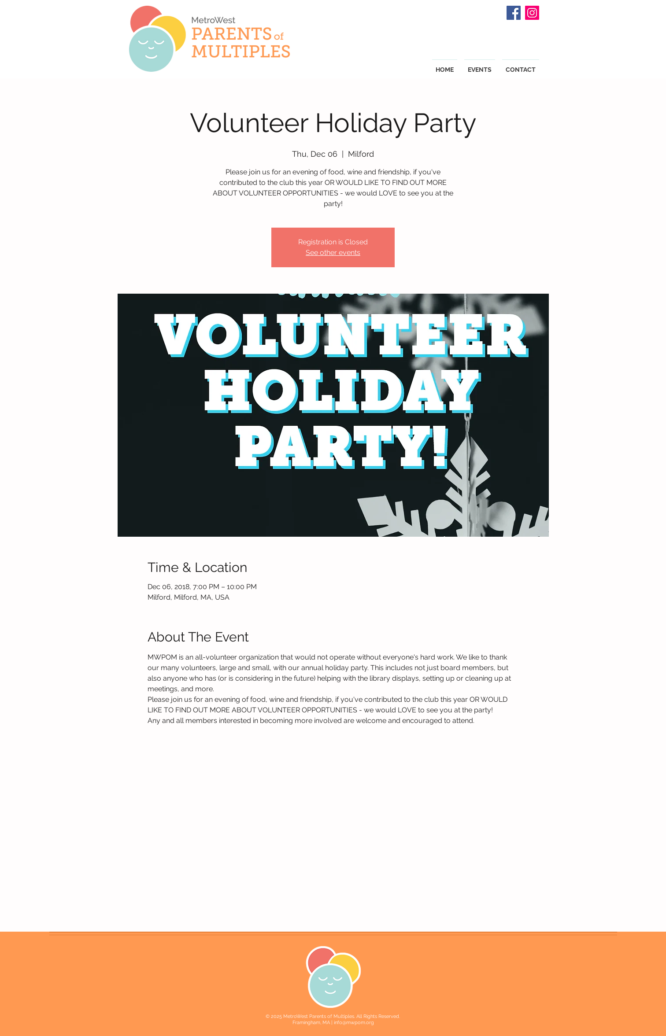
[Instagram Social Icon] (532, 13)
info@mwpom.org (354, 1022)
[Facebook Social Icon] (514, 13)
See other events (333, 252)
